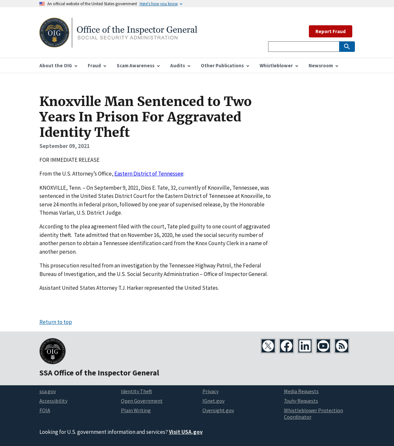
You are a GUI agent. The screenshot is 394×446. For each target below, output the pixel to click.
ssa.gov (47, 391)
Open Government (142, 400)
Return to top (55, 322)
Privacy (210, 391)
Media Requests (301, 391)
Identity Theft (136, 391)
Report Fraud (330, 31)
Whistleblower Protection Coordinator (313, 413)
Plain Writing (136, 410)
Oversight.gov (218, 410)
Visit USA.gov (186, 431)
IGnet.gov (213, 400)
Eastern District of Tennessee (148, 173)
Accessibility (53, 400)
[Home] (118, 43)
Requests (301, 400)
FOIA (44, 410)
